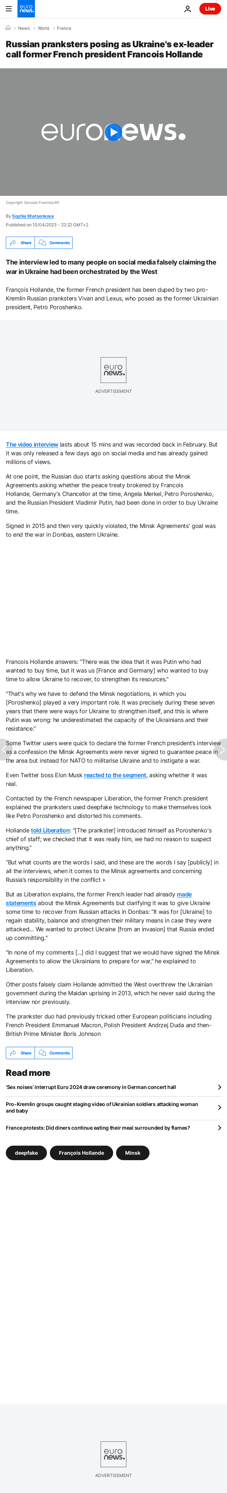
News (24, 28)
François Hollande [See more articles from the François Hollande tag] (81, 1153)
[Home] (8, 28)
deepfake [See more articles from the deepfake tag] (26, 1153)
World (43, 28)
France (64, 28)
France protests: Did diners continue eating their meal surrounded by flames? (98, 1128)
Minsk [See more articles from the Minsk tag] (132, 1153)
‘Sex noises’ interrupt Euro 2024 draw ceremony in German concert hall (91, 1087)
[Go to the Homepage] (26, 8)
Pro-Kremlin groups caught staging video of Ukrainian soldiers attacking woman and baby (102, 1107)
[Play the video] (113, 132)
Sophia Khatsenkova (33, 216)
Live (210, 8)
